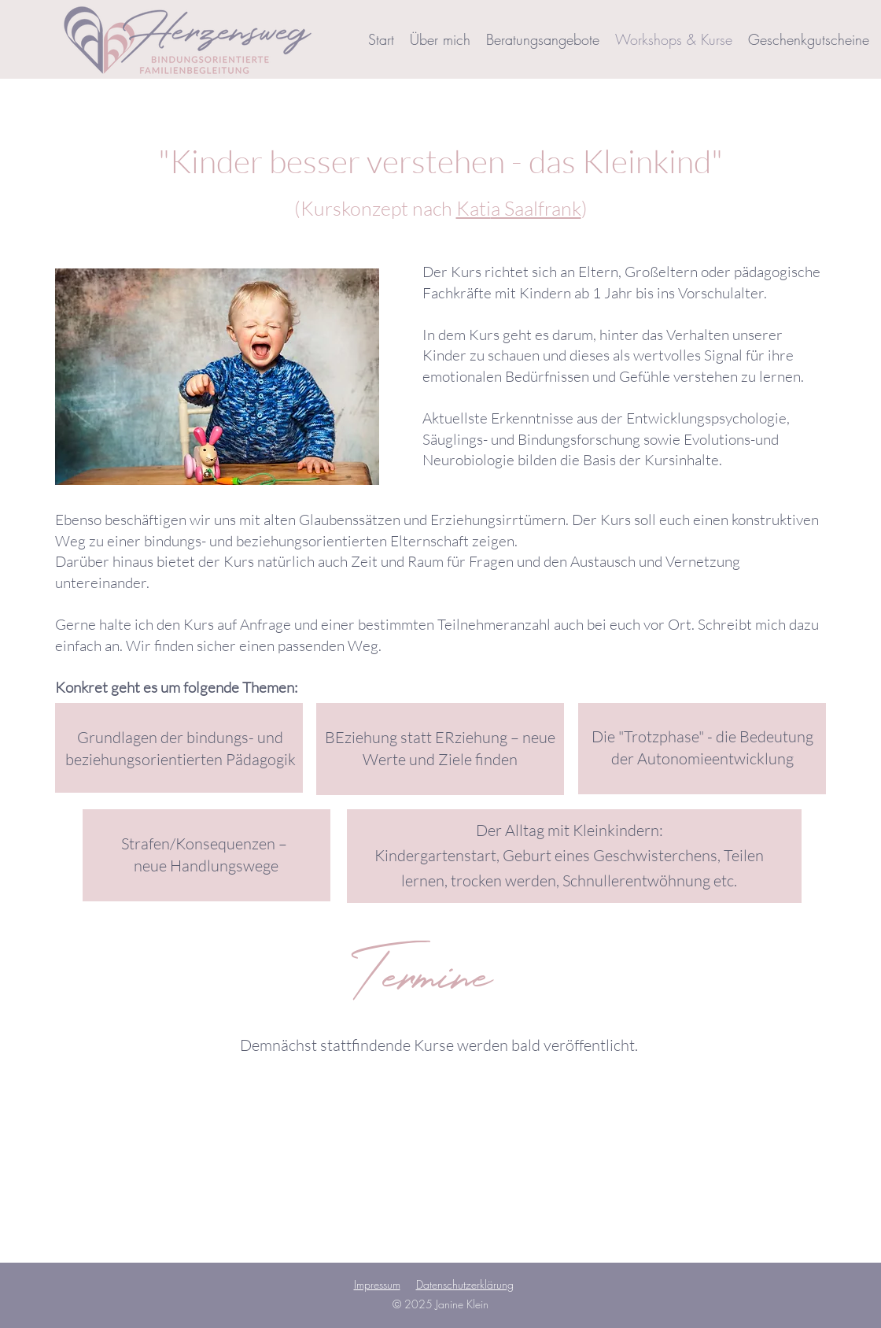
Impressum (377, 1284)
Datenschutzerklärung (465, 1284)
